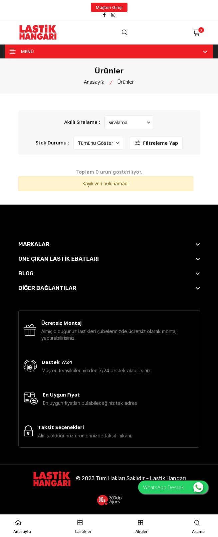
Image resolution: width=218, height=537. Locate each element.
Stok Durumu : (52, 142)
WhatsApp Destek (173, 487)
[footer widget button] (109, 244)
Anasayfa (94, 81)
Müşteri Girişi (109, 7)
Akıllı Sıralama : (82, 122)
